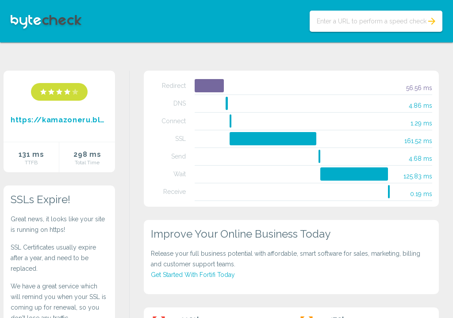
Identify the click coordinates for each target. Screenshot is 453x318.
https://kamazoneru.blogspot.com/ (59, 120)
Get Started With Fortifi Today (193, 274)
